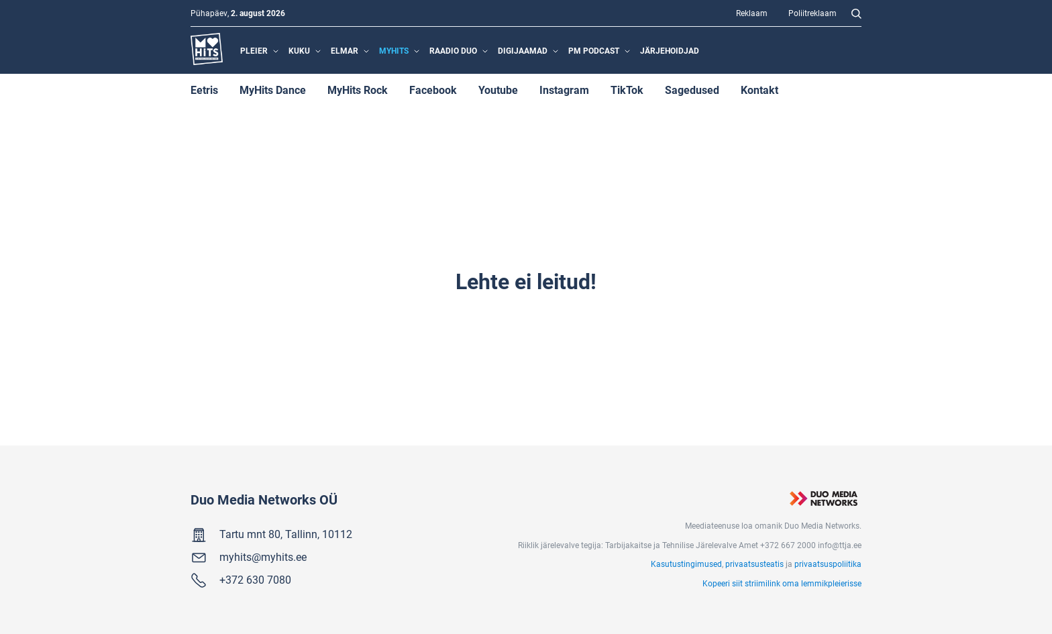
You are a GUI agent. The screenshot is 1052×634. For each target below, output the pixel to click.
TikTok (627, 90)
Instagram (564, 90)
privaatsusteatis (754, 563)
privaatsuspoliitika (827, 563)
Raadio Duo (453, 50)
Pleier (254, 50)
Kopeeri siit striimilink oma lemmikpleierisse (781, 583)
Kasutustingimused (686, 563)
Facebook (433, 90)
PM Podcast (593, 50)
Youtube (498, 90)
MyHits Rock (357, 90)
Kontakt (759, 90)
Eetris (204, 90)
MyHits (394, 50)
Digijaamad (522, 50)
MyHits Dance (273, 90)
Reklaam (752, 12)
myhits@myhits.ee (263, 556)
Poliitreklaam (812, 12)
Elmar (344, 50)
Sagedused (692, 90)
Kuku (299, 50)
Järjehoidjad (669, 50)
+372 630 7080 (255, 579)
